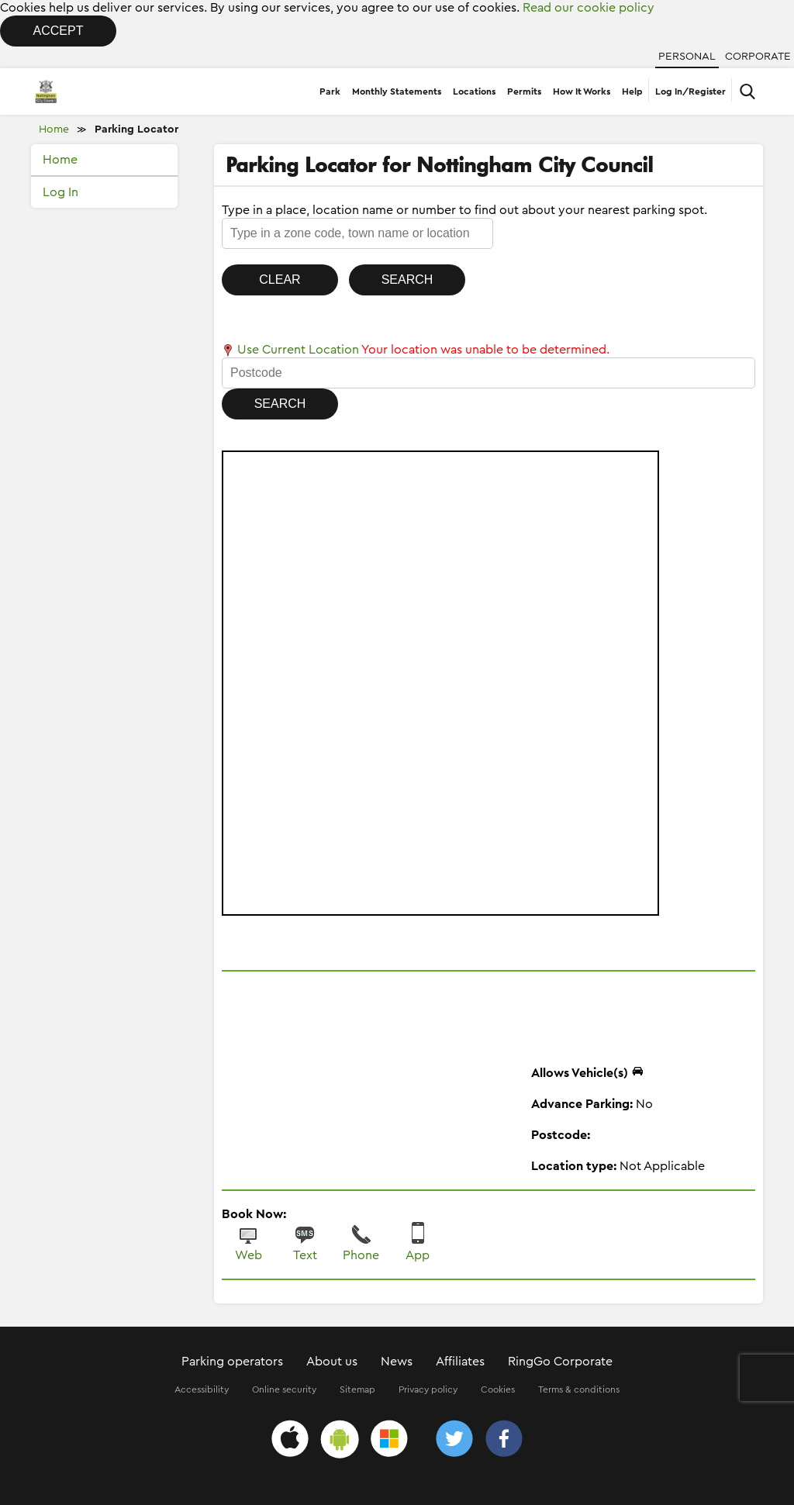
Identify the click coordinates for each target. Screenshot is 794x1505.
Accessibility (201, 1389)
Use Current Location (290, 349)
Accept (58, 30)
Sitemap (357, 1389)
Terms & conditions (579, 1389)
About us (331, 1361)
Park (329, 91)
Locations (474, 91)
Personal (687, 56)
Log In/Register (690, 91)
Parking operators (232, 1361)
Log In (60, 192)
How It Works (581, 91)
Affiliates (460, 1361)
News (397, 1361)
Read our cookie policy (588, 8)
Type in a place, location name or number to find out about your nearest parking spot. (464, 210)
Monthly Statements (396, 91)
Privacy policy (428, 1389)
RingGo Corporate (560, 1361)
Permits (524, 91)
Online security (284, 1389)
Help (632, 91)
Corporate (758, 56)
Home (54, 129)
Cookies (498, 1389)
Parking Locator (136, 129)
